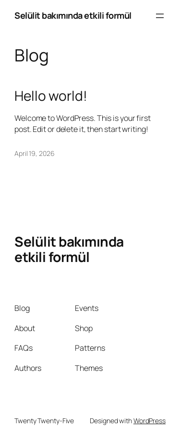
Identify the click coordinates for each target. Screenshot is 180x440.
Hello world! (50, 96)
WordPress (149, 420)
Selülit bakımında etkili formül (73, 15)
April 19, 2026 (34, 153)
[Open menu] (160, 16)
